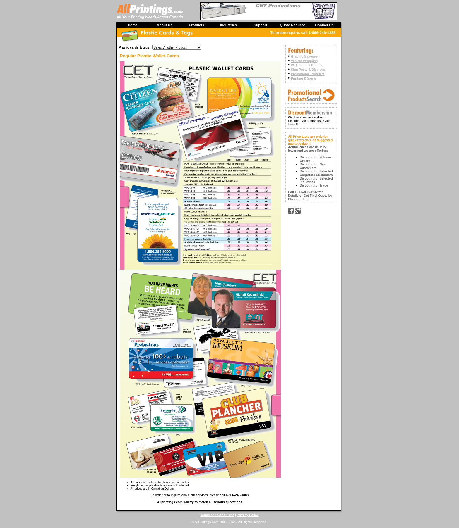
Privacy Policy (248, 515)
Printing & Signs (303, 78)
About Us (164, 25)
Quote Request (292, 25)
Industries (228, 25)
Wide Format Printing (307, 65)
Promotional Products (308, 74)
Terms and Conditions (217, 515)
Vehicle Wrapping (304, 61)
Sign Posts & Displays (308, 69)
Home (132, 25)
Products (196, 25)
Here (291, 124)
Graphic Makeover (305, 56)
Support (260, 25)
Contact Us (324, 25)
